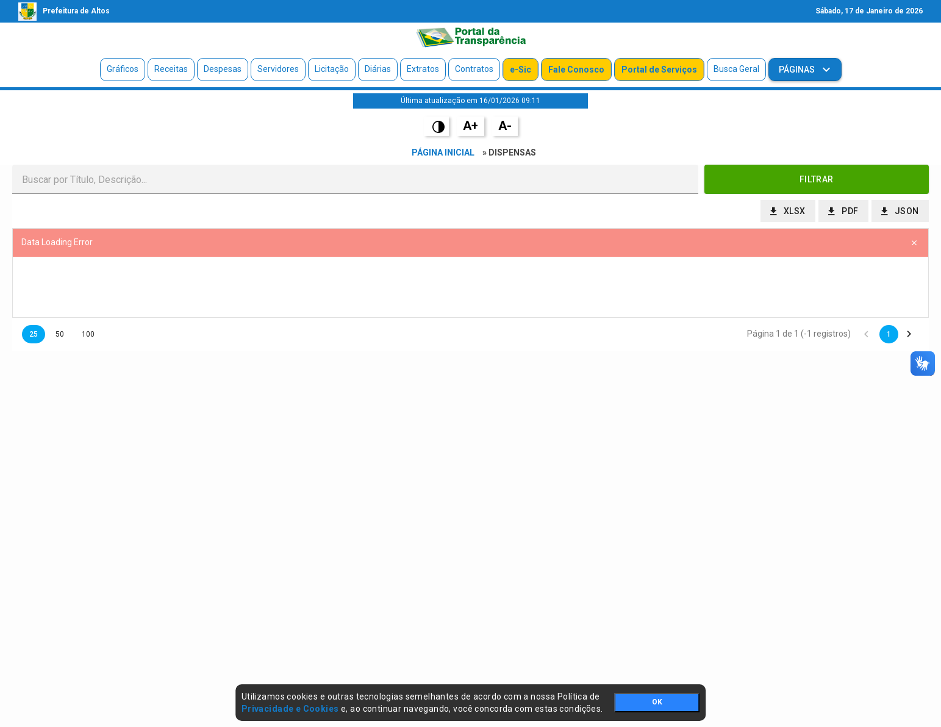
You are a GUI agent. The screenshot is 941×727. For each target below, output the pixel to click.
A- (505, 125)
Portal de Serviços (659, 69)
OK (657, 702)
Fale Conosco (576, 69)
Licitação (332, 69)
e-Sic (520, 69)
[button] (816, 179)
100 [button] (88, 334)
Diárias (378, 69)
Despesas (223, 69)
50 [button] (59, 334)
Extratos (423, 69)
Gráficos (122, 69)
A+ (470, 125)
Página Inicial (443, 152)
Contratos (474, 69)
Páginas (798, 69)
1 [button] (889, 334)
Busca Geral (736, 69)
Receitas (171, 69)
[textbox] (355, 179)
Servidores (278, 69)
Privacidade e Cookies (290, 709)
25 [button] (33, 334)
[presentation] (470, 287)
